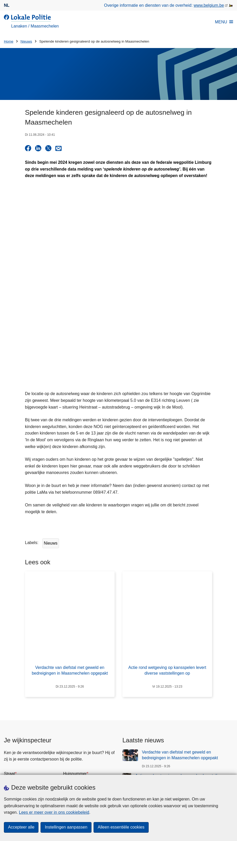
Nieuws (26, 41)
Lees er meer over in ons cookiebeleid (54, 812)
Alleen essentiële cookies (121, 827)
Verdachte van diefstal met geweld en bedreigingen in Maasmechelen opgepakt (180, 682)
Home (8, 41)
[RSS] (230, 774)
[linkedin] (210, 774)
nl (6, 5)
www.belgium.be (209, 5)
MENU (224, 22)
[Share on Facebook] (28, 148)
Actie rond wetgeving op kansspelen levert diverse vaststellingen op (181, 706)
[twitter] (189, 774)
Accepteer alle (21, 827)
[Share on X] (48, 148)
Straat (9, 701)
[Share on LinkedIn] (38, 148)
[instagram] (199, 774)
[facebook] (179, 774)
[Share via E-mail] (58, 148)
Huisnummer (75, 701)
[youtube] (220, 774)
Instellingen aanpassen (66, 827)
